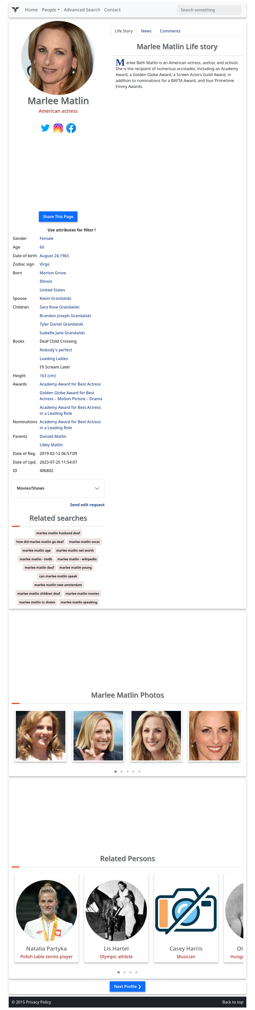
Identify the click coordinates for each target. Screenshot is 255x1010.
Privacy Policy (38, 1002)
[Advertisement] (58, 172)
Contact (112, 10)
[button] (116, 771)
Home (31, 10)
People (49, 10)
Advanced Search (82, 10)
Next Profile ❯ (127, 986)
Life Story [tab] (124, 31)
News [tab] (146, 31)
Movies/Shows (30, 488)
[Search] (209, 10)
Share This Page (58, 216)
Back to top (232, 1002)
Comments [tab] (170, 31)
